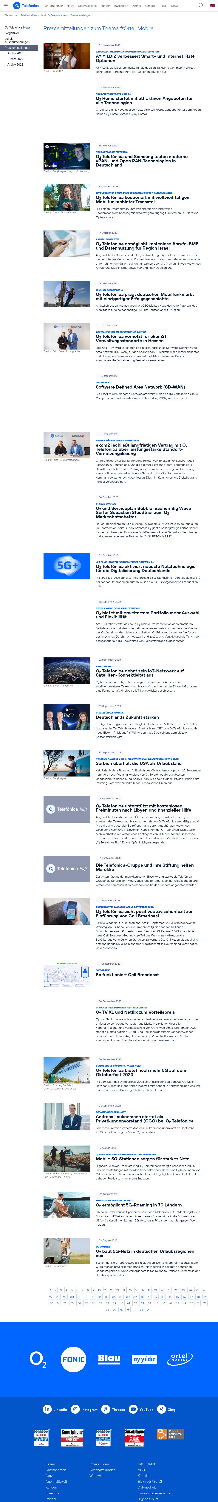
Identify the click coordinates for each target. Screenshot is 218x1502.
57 (100, 1256)
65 (156, 1256)
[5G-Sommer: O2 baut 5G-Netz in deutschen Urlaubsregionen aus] (122, 1211)
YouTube (146, 1363)
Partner (136, 6)
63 (142, 1256)
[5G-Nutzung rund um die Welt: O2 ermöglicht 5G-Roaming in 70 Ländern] (122, 1163)
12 (111, 1243)
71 (198, 1256)
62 (135, 1256)
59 (114, 1256)
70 (191, 1256)
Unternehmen (54, 6)
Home (50, 1417)
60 (121, 1256)
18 (149, 1243)
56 (93, 1256)
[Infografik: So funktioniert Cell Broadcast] (122, 931)
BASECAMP (147, 1417)
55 (86, 1256)
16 (136, 1243)
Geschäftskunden (102, 1423)
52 (65, 1256)
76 (127, 1263)
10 (99, 1243)
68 (177, 1256)
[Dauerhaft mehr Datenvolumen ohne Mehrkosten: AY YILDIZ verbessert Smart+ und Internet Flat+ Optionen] (122, 58)
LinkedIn (60, 1363)
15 (130, 1243)
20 (162, 1243)
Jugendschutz (148, 1452)
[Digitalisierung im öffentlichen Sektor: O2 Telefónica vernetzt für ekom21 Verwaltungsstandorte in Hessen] (122, 327)
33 (92, 1250)
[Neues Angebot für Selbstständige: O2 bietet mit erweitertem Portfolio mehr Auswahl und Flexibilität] (122, 581)
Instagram (90, 1363)
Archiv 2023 (15, 64)
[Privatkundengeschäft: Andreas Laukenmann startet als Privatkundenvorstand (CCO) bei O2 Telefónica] (122, 1072)
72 (204, 1256)
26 (204, 1243)
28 (57, 1250)
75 (121, 1263)
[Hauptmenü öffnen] (5, 5)
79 (148, 1263)
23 (183, 1243)
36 (114, 1250)
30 (72, 1250)
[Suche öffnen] (201, 5)
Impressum (146, 1464)
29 (65, 1250)
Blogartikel (12, 33)
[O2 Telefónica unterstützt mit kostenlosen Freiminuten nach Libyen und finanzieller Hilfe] (122, 777)
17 (143, 1243)
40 (142, 1250)
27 (50, 1250)
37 (121, 1250)
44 (170, 1250)
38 (128, 1250)
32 (85, 1250)
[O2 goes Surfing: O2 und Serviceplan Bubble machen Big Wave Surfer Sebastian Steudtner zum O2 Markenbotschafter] (122, 480)
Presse (163, 6)
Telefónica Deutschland (33, 15)
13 (117, 1243)
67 (170, 1256)
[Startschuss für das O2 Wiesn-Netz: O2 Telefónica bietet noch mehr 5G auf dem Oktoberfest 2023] (122, 1028)
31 (79, 1250)
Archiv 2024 (15, 59)
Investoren (121, 6)
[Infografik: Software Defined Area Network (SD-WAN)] (122, 371)
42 (155, 1250)
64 (149, 1256)
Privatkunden (99, 1417)
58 (107, 1256)
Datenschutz (147, 1440)
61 (128, 1256)
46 (184, 1250)
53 (72, 1256)
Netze (70, 6)
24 (190, 1243)
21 (169, 1243)
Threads (118, 1363)
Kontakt (143, 1429)
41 (149, 1250)
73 (107, 1263)
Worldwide (97, 1429)
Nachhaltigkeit (87, 6)
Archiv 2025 (15, 53)
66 (163, 1256)
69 (184, 1256)
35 (107, 1250)
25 (197, 1243)
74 (114, 1263)
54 (79, 1256)
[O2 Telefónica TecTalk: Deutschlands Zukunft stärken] (122, 678)
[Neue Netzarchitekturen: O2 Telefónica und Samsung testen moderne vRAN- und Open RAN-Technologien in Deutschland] (122, 142)
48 (198, 1250)
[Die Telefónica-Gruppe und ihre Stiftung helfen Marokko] (122, 828)
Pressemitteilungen (81, 15)
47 (191, 1250)
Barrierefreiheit (149, 1458)
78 (141, 1263)
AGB (141, 1423)
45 (177, 1250)
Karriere (150, 6)
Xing (171, 1363)
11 (105, 1243)
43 (163, 1250)
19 (155, 1243)
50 (51, 1256)
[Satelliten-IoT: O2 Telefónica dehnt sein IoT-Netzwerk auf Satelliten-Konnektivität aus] (122, 632)
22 (176, 1243)
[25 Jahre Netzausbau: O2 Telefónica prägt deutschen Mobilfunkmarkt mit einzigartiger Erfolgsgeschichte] (122, 281)
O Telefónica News (58, 15)
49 (205, 1250)
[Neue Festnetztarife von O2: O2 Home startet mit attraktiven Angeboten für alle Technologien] (122, 101)
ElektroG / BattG (150, 1435)
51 (58, 1256)
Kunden (106, 6)
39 (135, 1250)
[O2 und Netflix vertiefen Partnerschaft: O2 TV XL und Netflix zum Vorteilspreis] (122, 977)
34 (99, 1250)
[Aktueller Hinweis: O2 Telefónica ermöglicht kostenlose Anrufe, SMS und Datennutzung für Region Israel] (122, 234)
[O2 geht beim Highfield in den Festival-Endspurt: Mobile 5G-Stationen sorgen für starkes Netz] (122, 1116)
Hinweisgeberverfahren (155, 1446)
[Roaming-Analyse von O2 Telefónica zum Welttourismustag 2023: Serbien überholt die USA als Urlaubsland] (122, 724)
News (174, 6)
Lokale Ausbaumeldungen (17, 40)
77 (134, 1263)
